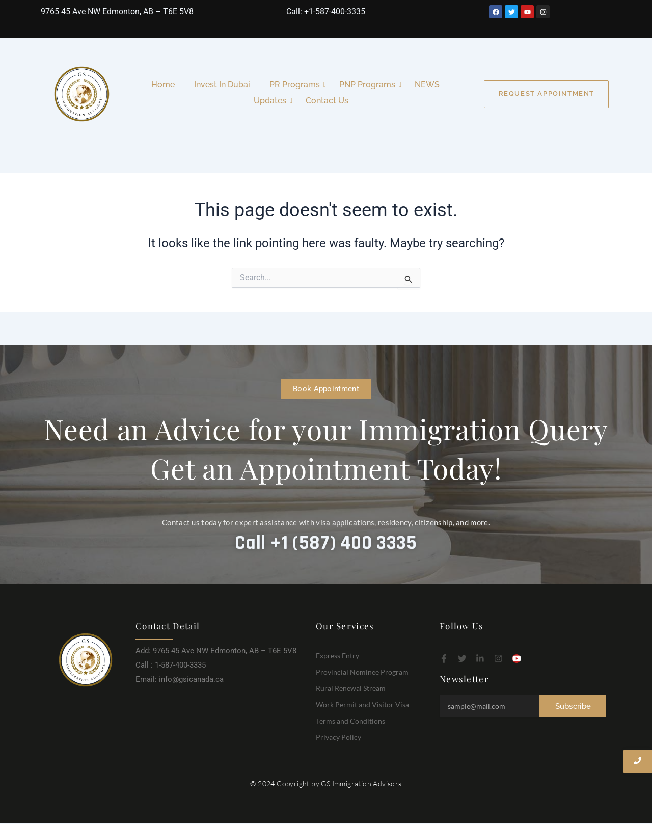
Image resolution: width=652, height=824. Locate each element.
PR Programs (296, 84)
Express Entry (337, 655)
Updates (272, 100)
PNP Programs (369, 84)
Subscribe (573, 705)
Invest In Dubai (222, 84)
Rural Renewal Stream (351, 688)
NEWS (427, 84)
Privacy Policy (338, 737)
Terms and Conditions (350, 720)
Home (163, 84)
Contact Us (327, 100)
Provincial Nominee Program (362, 672)
